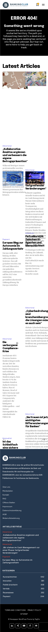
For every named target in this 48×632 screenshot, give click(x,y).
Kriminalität (7, 438)
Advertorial (7, 146)
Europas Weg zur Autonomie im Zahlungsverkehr (13, 245)
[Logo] (24, 458)
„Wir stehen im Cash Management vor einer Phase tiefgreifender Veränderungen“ (21, 550)
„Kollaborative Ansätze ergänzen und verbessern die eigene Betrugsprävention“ (15, 155)
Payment (6, 239)
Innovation (29, 233)
